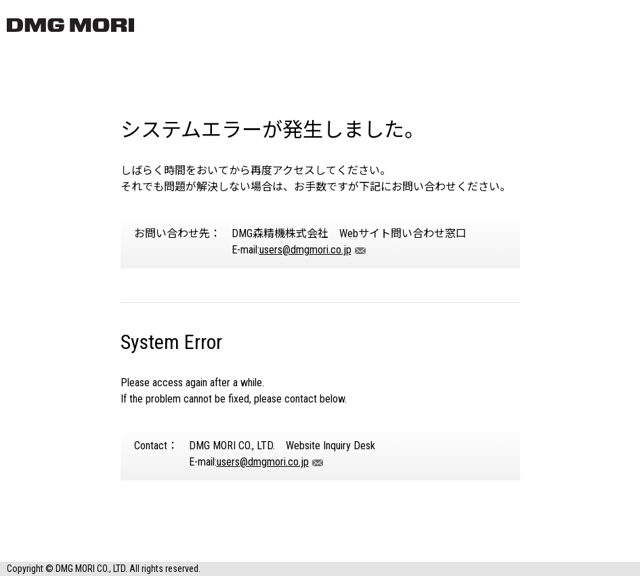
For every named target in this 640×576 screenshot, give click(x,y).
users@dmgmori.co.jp (305, 249)
